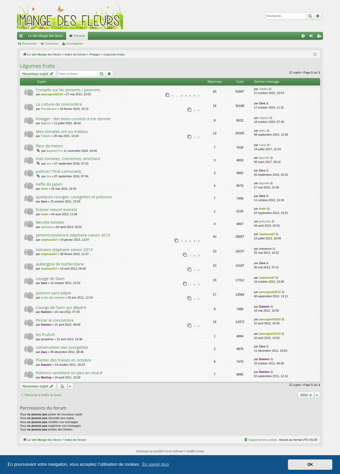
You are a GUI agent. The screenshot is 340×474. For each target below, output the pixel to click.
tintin (44, 188)
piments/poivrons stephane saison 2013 (73, 235)
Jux (48, 163)
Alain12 (46, 123)
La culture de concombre (59, 104)
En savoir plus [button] (155, 464)
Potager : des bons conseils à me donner (73, 118)
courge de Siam (50, 278)
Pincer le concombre (55, 320)
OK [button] (310, 464)
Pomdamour (49, 108)
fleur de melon (49, 145)
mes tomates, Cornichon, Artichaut (68, 158)
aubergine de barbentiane (60, 263)
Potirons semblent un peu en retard (69, 372)
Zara (262, 103)
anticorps (47, 227)
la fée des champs (53, 297)
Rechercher (29, 43)
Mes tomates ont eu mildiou (62, 131)
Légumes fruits (37, 65)
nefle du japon (49, 184)
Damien (46, 311)
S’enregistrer (74, 43)
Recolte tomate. (50, 222)
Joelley (263, 89)
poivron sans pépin (53, 292)
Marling (46, 377)
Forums (79, 36)
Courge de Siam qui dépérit (61, 307)
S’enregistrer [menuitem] (320, 37)
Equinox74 (53, 150)
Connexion (52, 43)
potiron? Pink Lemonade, (59, 171)
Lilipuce (264, 117)
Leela (262, 144)
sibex (262, 130)
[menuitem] (303, 36)
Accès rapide (22, 37)
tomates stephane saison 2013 (64, 249)
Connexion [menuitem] (312, 37)
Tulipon (45, 135)
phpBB (158, 451)
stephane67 (49, 239)
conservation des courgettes (62, 347)
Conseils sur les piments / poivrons (68, 89)
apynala (264, 157)
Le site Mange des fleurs (45, 36)
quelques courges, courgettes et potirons (74, 196)
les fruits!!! (45, 334)
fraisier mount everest (56, 209)
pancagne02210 (52, 94)
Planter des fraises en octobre (63, 360)
